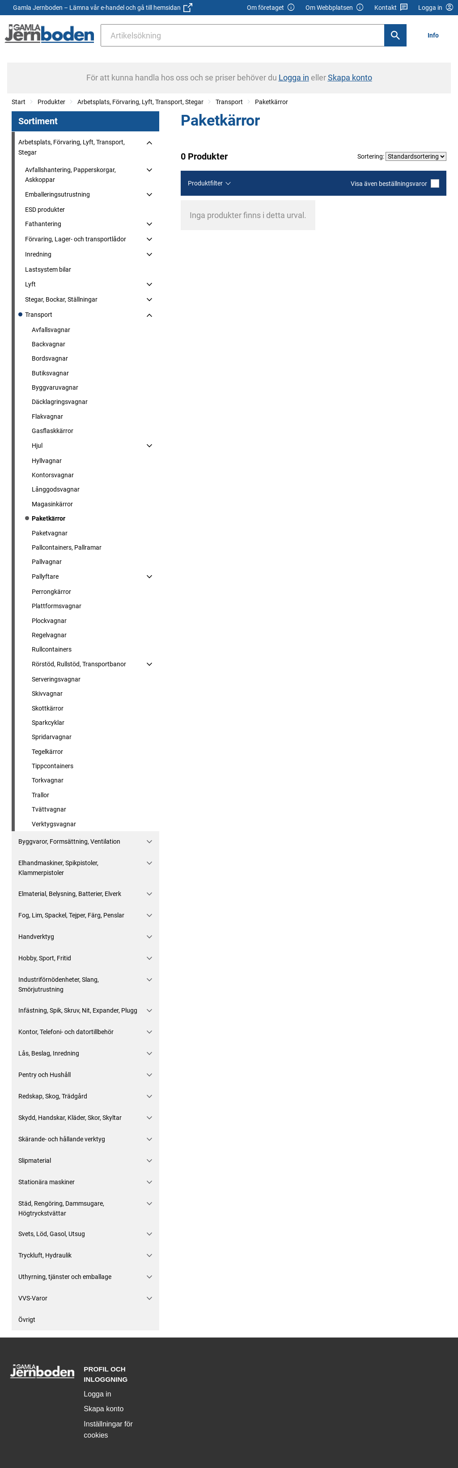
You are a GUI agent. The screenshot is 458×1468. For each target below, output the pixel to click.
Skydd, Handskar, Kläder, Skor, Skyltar (70, 1117)
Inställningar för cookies (108, 1429)
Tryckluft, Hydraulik (45, 1255)
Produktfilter (205, 183)
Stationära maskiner (46, 1182)
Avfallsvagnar (51, 329)
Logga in (97, 1394)
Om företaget (271, 8)
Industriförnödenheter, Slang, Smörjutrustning (58, 984)
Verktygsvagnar (54, 824)
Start (18, 101)
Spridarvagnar (52, 736)
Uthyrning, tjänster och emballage (64, 1276)
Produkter (51, 101)
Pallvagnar (47, 561)
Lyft (30, 284)
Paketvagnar (50, 533)
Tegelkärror (47, 751)
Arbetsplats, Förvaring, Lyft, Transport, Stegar (140, 101)
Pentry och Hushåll (44, 1074)
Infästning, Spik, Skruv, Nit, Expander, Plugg (77, 1010)
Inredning (38, 254)
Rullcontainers (52, 649)
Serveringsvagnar (56, 679)
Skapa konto (103, 1409)
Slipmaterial (34, 1160)
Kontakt (391, 8)
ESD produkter (45, 209)
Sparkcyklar (48, 722)
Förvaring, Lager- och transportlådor (75, 239)
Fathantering (43, 223)
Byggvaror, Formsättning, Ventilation (69, 841)
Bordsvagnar (50, 358)
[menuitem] (435, 35)
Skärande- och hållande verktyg (61, 1139)
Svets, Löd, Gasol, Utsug (51, 1233)
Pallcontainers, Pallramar (67, 547)
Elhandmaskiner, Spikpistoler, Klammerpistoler (58, 867)
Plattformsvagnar (56, 606)
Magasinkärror (52, 504)
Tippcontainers (52, 766)
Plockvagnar (49, 620)
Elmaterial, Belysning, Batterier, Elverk (69, 893)
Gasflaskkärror (52, 430)
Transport (229, 101)
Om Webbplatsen (334, 8)
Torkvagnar (48, 780)
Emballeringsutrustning (57, 194)
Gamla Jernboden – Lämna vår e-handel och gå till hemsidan (102, 7)
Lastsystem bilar (48, 269)
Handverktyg (36, 936)
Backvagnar (48, 344)
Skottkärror (48, 708)
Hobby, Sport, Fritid (44, 958)
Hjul (37, 445)
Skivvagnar (47, 693)
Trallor (40, 795)
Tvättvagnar (49, 809)
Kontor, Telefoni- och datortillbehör (66, 1031)
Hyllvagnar (47, 460)
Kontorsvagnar (53, 475)
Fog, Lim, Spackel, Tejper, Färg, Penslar (71, 915)
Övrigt (26, 1319)
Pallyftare (45, 576)
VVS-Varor (32, 1298)
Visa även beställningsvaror (395, 183)
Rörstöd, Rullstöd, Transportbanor (79, 664)
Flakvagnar (47, 416)
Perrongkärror (51, 591)
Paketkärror (271, 101)
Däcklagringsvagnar (60, 401)
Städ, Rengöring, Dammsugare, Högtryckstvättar (61, 1208)
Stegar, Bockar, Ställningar (61, 299)
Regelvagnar (49, 635)
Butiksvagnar (50, 373)
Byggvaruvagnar (55, 387)
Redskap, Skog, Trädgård (52, 1096)
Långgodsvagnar (56, 489)
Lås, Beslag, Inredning (48, 1053)
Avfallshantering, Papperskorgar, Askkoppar (70, 174)
